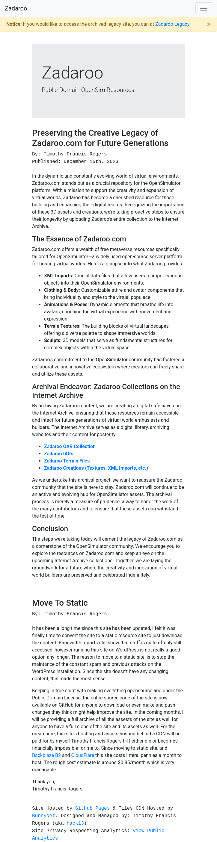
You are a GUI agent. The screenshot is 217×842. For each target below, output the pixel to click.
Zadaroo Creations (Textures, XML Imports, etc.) (96, 468)
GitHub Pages (92, 808)
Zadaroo (16, 8)
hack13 (75, 823)
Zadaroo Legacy (172, 24)
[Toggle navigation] (203, 8)
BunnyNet (43, 815)
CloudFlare (82, 755)
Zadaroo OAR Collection (70, 446)
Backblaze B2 (46, 755)
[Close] (209, 24)
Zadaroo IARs (58, 453)
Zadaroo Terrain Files (67, 461)
